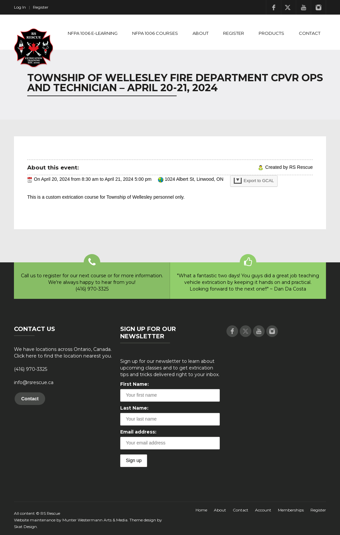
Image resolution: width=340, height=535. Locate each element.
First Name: (134, 384)
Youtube (303, 7)
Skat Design (25, 526)
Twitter (288, 7)
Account (263, 509)
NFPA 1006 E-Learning (93, 33)
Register (40, 7)
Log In (20, 7)
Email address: (138, 432)
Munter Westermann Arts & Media (95, 519)
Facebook (273, 7)
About (201, 33)
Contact (309, 33)
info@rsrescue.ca (33, 382)
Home (201, 509)
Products (271, 33)
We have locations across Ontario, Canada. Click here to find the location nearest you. (63, 352)
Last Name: (134, 408)
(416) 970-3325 (30, 369)
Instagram (318, 7)
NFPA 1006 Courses (155, 33)
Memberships (291, 509)
